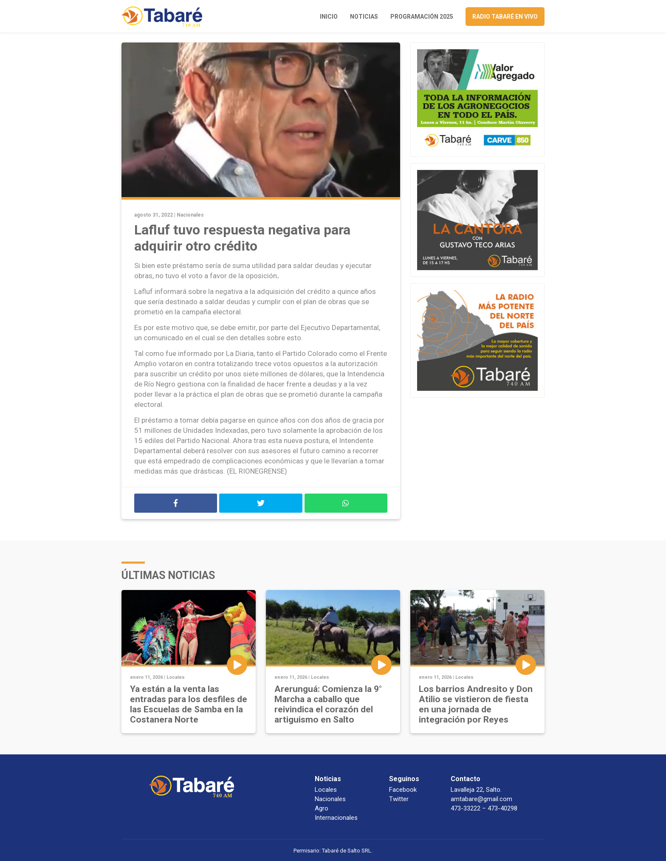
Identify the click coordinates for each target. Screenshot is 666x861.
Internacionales (336, 817)
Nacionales (190, 215)
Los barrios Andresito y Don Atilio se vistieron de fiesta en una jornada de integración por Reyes (476, 704)
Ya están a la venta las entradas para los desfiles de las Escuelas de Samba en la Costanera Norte (188, 704)
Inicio (329, 16)
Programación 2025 (421, 16)
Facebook (403, 789)
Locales (175, 677)
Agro (321, 808)
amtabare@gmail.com (481, 799)
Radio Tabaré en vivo (505, 16)
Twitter (399, 799)
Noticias (364, 16)
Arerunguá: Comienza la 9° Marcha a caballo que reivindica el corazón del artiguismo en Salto (328, 704)
